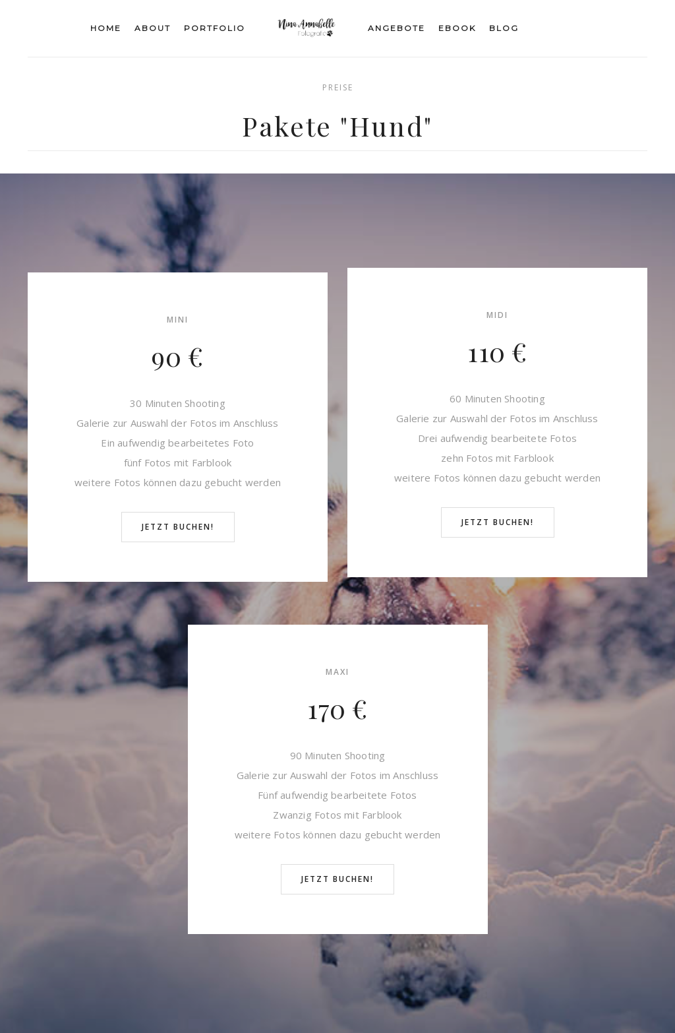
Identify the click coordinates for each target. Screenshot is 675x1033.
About (152, 28)
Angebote (396, 28)
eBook (457, 28)
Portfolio (214, 28)
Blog (504, 28)
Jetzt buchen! (178, 526)
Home (105, 28)
